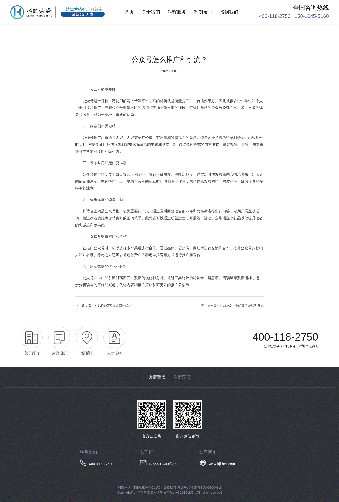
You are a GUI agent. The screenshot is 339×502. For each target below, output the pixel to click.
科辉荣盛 (182, 377)
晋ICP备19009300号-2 (205, 487)
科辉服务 (177, 11)
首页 (129, 11)
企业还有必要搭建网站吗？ (112, 306)
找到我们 (229, 11)
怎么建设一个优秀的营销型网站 (241, 306)
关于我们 (151, 11)
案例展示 (203, 11)
